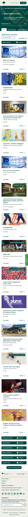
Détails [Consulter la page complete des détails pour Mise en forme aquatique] (22, 179)
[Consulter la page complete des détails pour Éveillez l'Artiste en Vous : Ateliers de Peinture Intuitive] (14, 426)
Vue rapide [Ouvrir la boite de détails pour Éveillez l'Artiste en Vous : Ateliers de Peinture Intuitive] (6, 432)
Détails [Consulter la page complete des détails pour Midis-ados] (22, 263)
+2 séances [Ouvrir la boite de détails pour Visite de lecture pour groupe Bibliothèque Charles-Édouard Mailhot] (10, 206)
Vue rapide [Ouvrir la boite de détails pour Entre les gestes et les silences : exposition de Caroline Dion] (6, 126)
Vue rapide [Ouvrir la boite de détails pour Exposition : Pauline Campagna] (6, 152)
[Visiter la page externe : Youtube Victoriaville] (17, 493)
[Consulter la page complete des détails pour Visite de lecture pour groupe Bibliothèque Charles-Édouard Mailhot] (14, 203)
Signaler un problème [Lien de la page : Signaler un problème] (8, 485)
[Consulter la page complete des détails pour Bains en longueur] (14, 63)
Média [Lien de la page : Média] (3, 483)
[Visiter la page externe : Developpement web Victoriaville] (23, 493)
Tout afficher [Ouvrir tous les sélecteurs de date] (23, 38)
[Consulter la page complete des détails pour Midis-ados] (14, 257)
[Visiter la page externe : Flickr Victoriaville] (20, 493)
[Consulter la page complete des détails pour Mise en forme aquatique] (14, 173)
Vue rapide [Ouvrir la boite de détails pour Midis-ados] (6, 263)
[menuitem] (3, 2)
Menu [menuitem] (23, 3)
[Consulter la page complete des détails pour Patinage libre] (14, 230)
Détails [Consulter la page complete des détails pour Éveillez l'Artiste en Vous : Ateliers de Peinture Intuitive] (22, 432)
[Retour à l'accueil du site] (2, 8)
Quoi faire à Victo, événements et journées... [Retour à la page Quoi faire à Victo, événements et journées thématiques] (16, 8)
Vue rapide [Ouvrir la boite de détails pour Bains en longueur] (6, 69)
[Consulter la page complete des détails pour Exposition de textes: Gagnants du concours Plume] (14, 314)
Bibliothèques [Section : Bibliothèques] (22, 29)
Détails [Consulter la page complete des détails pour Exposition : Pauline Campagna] (22, 152)
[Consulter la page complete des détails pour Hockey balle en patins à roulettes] (14, 399)
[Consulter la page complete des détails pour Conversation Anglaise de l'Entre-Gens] (14, 285)
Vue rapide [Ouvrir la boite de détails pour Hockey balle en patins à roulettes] (6, 405)
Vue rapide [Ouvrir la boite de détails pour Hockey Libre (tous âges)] (6, 375)
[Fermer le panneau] (26, 260)
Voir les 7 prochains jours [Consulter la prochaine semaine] (14, 467)
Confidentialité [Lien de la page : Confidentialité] (22, 512)
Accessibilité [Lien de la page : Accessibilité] (5, 512)
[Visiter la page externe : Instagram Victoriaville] (11, 493)
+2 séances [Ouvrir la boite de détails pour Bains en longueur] (11, 64)
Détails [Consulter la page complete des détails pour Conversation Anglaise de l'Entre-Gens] (22, 292)
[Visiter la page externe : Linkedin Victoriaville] (14, 493)
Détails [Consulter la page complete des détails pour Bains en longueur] (22, 69)
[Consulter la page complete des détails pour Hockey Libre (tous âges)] (14, 369)
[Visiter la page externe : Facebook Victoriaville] (2, 493)
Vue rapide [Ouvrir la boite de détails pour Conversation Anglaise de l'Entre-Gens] (6, 292)
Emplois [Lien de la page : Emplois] (4, 481)
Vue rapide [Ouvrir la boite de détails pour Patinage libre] (6, 236)
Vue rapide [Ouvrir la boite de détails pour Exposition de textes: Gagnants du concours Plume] (6, 320)
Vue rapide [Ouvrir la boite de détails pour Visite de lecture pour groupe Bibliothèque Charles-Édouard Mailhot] (6, 209)
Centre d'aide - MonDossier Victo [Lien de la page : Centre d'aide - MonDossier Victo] (11, 490)
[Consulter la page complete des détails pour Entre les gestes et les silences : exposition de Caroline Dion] (14, 119)
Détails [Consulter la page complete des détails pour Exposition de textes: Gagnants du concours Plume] (22, 320)
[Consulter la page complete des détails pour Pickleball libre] (14, 91)
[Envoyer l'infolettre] (25, 504)
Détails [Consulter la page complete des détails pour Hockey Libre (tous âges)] (22, 375)
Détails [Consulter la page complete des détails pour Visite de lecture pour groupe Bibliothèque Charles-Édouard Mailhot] (22, 209)
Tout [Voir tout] (4, 29)
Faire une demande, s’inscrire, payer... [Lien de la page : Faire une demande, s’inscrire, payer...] (12, 487)
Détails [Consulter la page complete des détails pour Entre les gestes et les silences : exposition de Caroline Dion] (22, 126)
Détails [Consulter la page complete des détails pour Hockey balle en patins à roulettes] (22, 405)
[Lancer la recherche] (25, 24)
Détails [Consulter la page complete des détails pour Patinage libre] (22, 236)
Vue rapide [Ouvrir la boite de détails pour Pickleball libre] (6, 97)
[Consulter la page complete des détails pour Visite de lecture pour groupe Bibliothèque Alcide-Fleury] (14, 342)
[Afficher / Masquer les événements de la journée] (22, 42)
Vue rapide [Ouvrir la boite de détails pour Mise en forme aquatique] (6, 179)
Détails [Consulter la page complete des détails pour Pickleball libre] (22, 97)
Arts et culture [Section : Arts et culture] (12, 29)
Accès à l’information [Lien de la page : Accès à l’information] (13, 512)
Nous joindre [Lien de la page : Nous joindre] (5, 478)
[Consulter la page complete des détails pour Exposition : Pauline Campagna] (14, 146)
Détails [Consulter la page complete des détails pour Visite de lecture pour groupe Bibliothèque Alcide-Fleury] (22, 349)
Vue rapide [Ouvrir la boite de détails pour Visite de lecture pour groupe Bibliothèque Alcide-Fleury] (6, 349)
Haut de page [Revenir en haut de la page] (21, 474)
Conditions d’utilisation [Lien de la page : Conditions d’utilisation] (14, 514)
